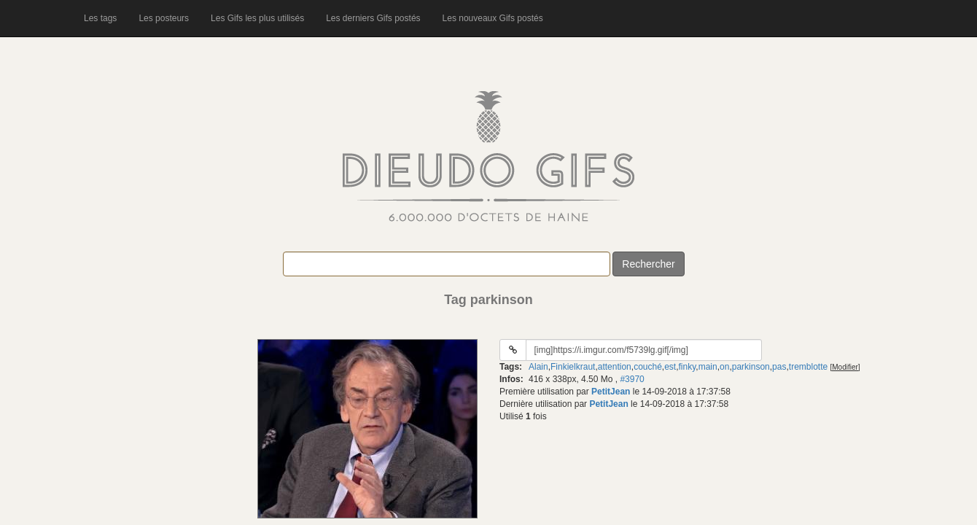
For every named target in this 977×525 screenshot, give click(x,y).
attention (614, 367)
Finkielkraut (572, 367)
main (707, 367)
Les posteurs (164, 18)
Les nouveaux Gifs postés (493, 18)
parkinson (751, 367)
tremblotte (808, 367)
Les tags (100, 18)
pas (779, 367)
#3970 (632, 379)
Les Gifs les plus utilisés (257, 18)
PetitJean (610, 391)
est (670, 367)
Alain (538, 367)
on (724, 367)
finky (687, 367)
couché (648, 367)
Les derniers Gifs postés (373, 18)
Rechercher (648, 264)
